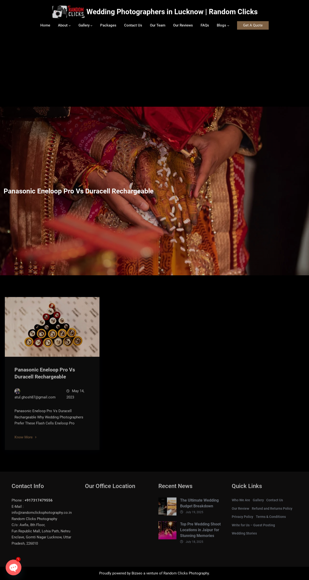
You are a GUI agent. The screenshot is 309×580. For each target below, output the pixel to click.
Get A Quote (253, 25)
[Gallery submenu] (91, 25)
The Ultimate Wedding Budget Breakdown (199, 507)
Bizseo (137, 573)
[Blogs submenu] (228, 25)
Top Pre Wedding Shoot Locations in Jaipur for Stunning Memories (200, 534)
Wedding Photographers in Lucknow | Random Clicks (172, 11)
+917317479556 (39, 504)
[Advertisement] (154, 70)
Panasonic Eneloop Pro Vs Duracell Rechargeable (44, 377)
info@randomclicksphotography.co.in (42, 516)
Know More (23, 441)
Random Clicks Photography (186, 573)
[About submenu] (70, 25)
